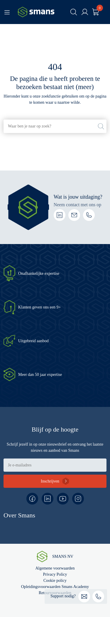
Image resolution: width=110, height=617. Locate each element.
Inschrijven (50, 481)
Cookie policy (55, 580)
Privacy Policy (55, 574)
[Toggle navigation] (7, 12)
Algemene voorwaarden (55, 568)
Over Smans (19, 515)
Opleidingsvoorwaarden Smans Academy (55, 586)
